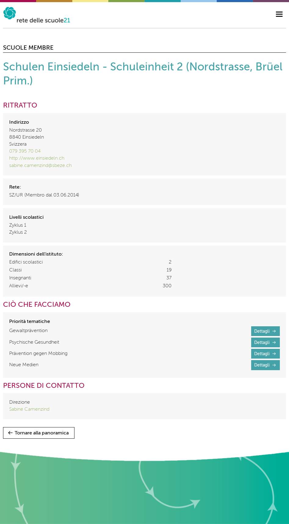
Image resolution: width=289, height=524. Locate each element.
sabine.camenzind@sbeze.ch (40, 165)
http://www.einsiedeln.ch (36, 158)
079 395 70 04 (25, 151)
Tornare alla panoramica (42, 433)
